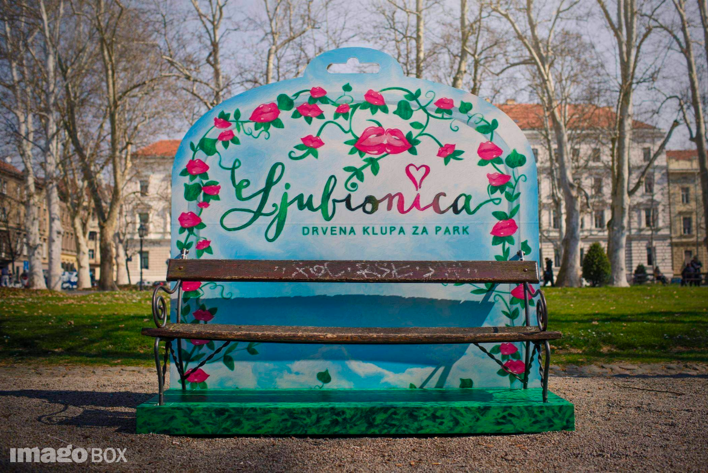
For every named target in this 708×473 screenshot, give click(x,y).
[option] (354, 236)
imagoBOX (69, 453)
